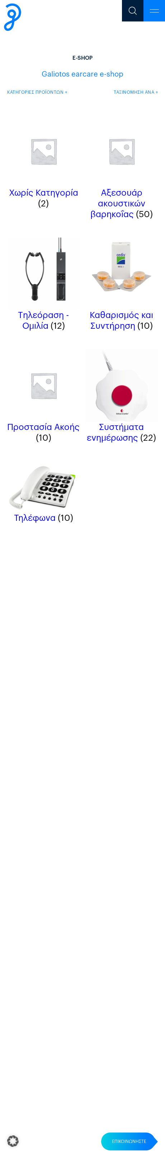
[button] (13, 1141)
